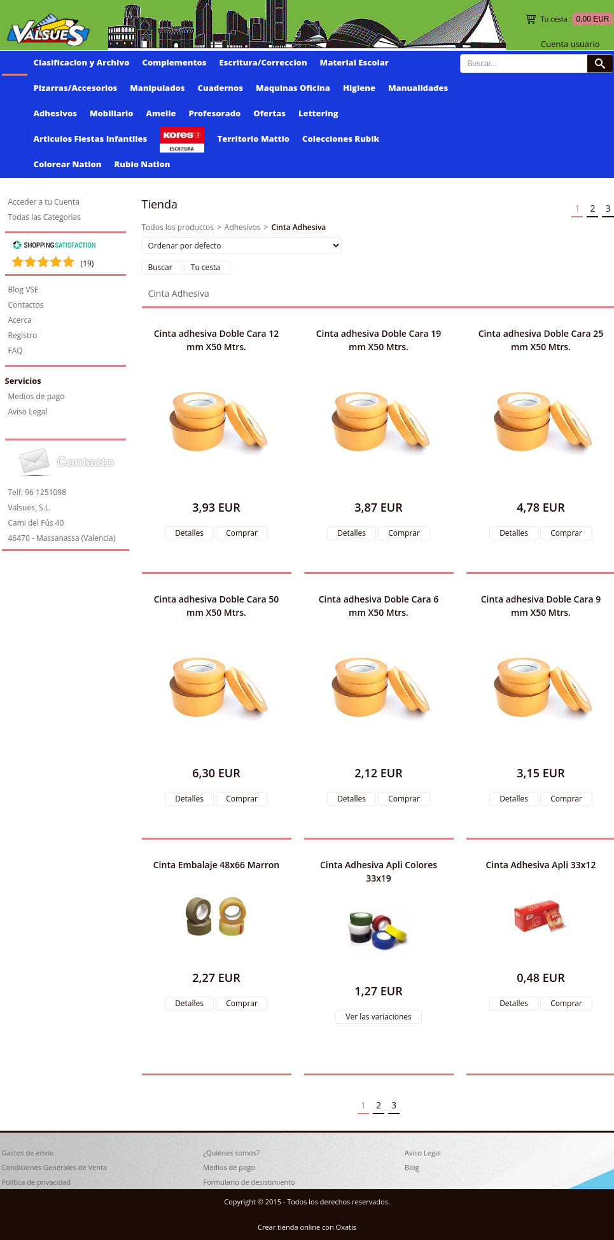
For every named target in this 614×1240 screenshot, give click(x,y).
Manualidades (418, 87)
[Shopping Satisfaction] (54, 247)
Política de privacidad (36, 1182)
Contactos (26, 304)
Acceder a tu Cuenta (44, 201)
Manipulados (157, 87)
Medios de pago (36, 396)
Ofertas (269, 113)
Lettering (318, 113)
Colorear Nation (68, 164)
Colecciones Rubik (340, 138)
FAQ (15, 350)
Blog (412, 1167)
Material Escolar (354, 62)
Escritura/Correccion (263, 62)
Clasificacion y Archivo (82, 62)
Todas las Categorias (44, 217)
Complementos (175, 62)
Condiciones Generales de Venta (55, 1167)
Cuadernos (220, 87)
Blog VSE (23, 289)
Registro (23, 335)
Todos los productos (178, 227)
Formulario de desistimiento (249, 1182)
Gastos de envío (28, 1152)
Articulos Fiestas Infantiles (91, 138)
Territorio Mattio (253, 138)
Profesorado (215, 113)
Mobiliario (112, 113)
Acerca (20, 320)
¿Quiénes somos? (231, 1152)
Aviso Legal (28, 411)
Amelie (161, 113)
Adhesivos (55, 113)
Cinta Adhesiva (298, 227)
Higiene (359, 87)
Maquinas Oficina (293, 87)
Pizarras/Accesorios (76, 87)
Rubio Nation (143, 164)
